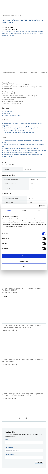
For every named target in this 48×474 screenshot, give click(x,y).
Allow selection (24, 261)
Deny (24, 266)
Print (22, 418)
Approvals (33, 73)
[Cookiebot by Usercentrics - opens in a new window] (39, 206)
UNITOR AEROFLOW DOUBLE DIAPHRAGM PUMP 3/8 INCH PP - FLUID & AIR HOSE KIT (23, 289)
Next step (39, 462)
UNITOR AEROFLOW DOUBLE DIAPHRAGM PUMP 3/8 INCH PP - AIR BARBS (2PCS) (23, 361)
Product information (9, 73)
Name (6, 439)
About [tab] (39, 210)
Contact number (9, 454)
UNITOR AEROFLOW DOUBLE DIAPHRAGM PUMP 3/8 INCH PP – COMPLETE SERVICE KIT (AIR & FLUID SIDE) (23, 326)
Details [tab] (24, 210)
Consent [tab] (8, 210)
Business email (9, 447)
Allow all (24, 256)
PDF (28, 418)
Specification (23, 73)
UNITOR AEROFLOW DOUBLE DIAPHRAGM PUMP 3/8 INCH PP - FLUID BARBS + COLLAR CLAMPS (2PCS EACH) (23, 395)
